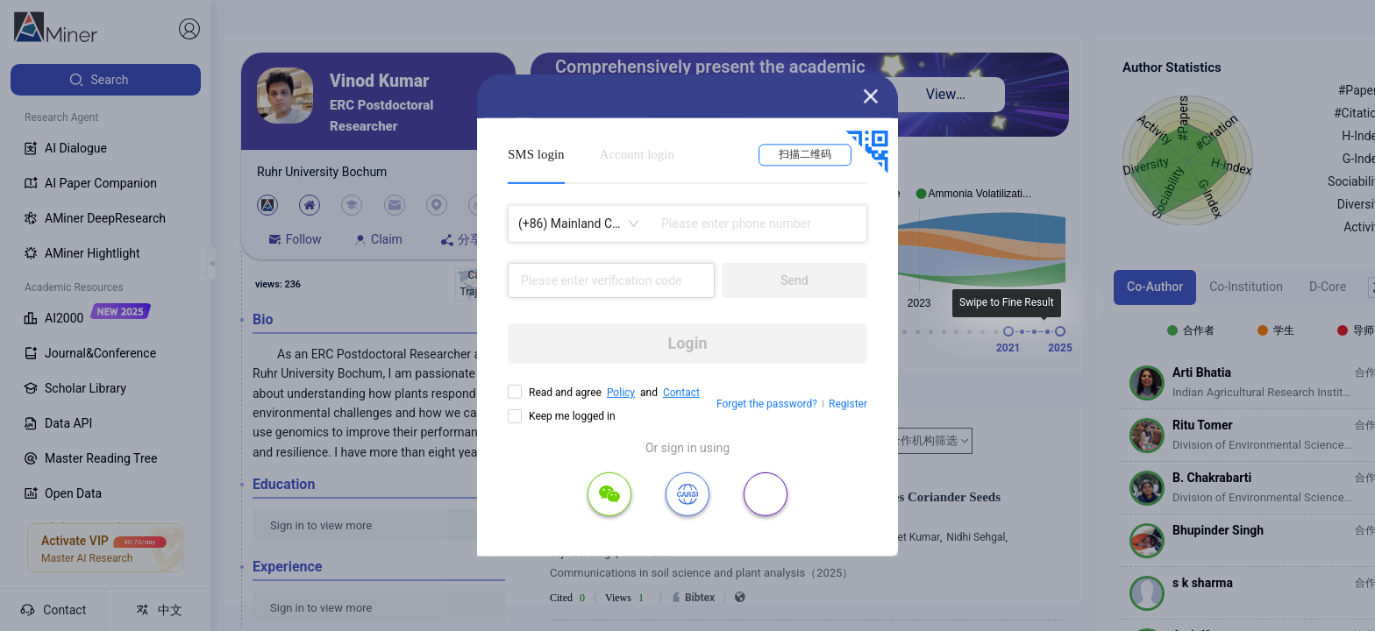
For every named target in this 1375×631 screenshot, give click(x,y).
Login (687, 343)
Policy (621, 392)
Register (848, 404)
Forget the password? (766, 404)
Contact (681, 392)
